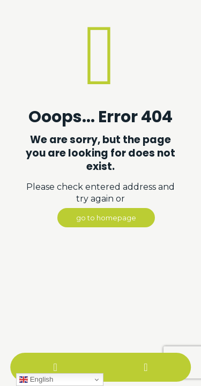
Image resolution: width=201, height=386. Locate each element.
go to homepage (106, 217)
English (36, 379)
